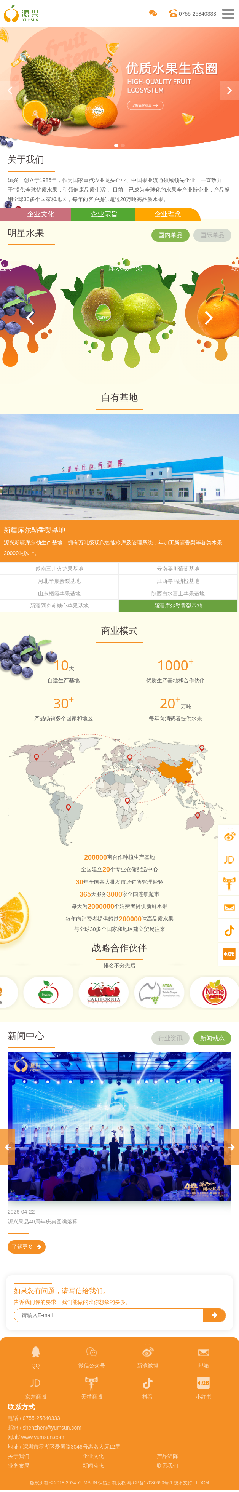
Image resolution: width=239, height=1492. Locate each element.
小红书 (204, 1389)
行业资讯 (170, 1039)
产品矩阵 (167, 1458)
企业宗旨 (104, 214)
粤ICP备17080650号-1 (150, 1484)
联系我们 (167, 1467)
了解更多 (26, 1248)
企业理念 (168, 214)
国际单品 (212, 235)
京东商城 (35, 1389)
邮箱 (203, 1357)
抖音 (147, 1389)
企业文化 (40, 214)
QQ (35, 1357)
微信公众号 (91, 1357)
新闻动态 (212, 1039)
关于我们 (18, 1458)
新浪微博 (147, 1357)
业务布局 (18, 1467)
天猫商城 (91, 1389)
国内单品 (170, 235)
